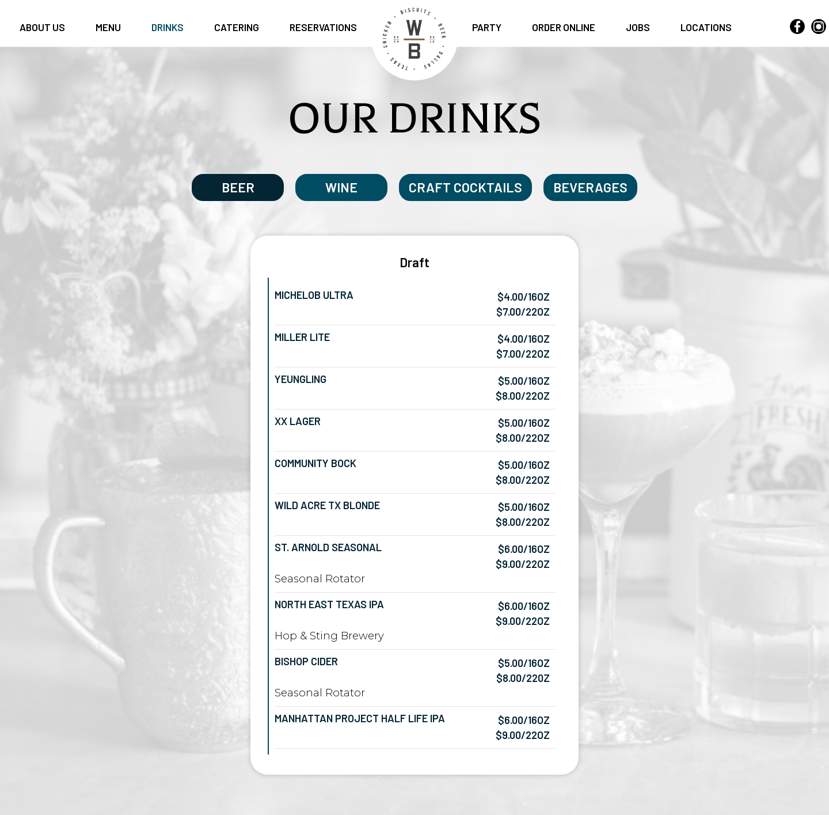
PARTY (487, 27)
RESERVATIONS (323, 27)
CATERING (237, 27)
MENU (109, 27)
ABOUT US (43, 27)
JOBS (639, 27)
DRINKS (168, 27)
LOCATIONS (706, 27)
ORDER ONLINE (564, 27)
